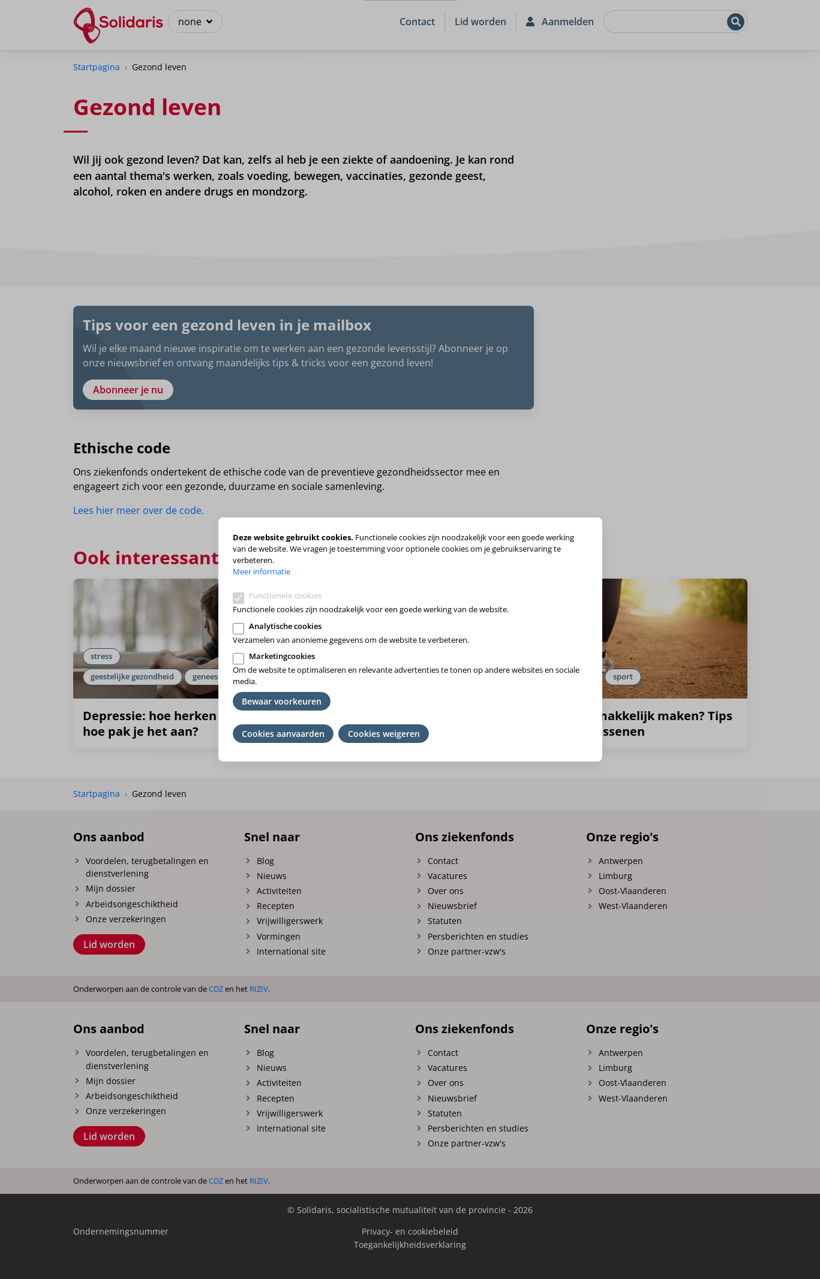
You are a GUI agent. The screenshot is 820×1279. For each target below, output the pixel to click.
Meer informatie (261, 571)
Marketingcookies (282, 656)
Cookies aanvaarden (283, 733)
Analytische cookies (285, 626)
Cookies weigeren (384, 733)
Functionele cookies (285, 595)
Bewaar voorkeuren (282, 701)
